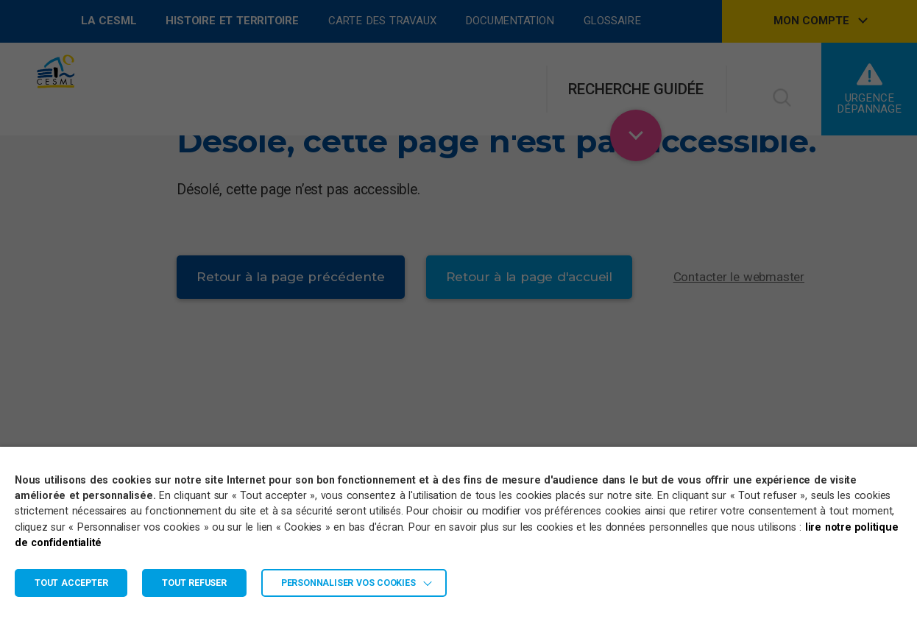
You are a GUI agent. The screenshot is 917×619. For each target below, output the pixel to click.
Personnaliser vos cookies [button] (348, 583)
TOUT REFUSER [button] (194, 583)
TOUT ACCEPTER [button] (71, 583)
